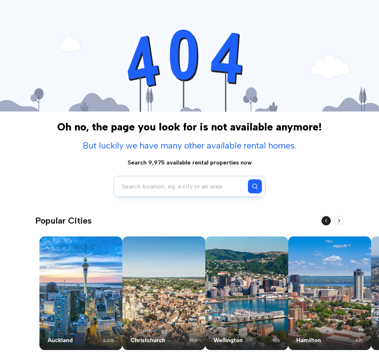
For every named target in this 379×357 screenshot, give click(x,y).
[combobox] (182, 186)
